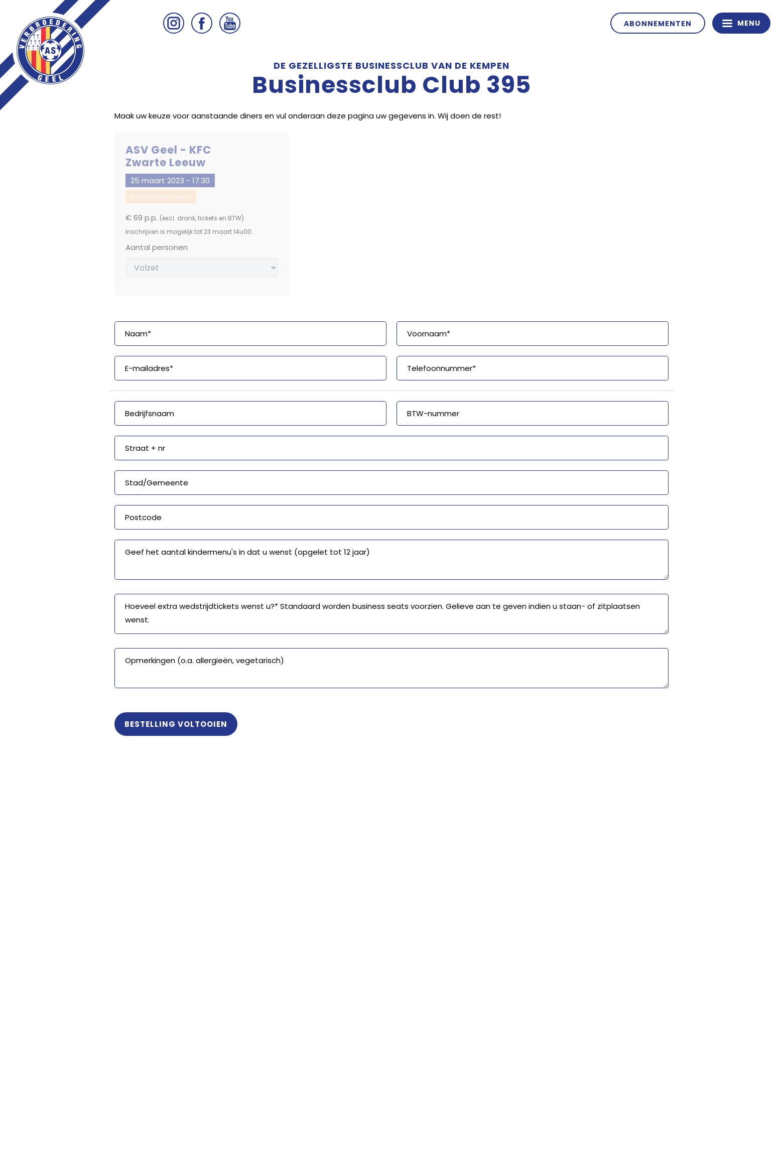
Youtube (229, 23)
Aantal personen (156, 247)
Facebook (201, 23)
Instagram (173, 23)
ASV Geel (50, 50)
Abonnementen (658, 24)
